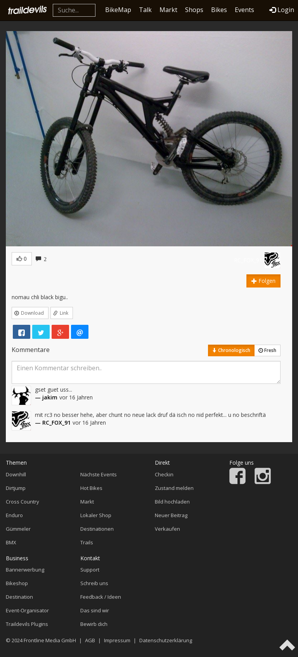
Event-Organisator (27, 610)
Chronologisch (231, 350)
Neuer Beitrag (171, 515)
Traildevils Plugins (27, 623)
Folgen (263, 280)
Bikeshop (17, 583)
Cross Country (22, 501)
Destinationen (97, 528)
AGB (90, 640)
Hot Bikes (91, 487)
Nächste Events (98, 474)
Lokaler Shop (95, 515)
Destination (19, 596)
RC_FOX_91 (248, 260)
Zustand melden (174, 487)
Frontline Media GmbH (50, 640)
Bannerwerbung (25, 569)
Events (244, 9)
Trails (86, 542)
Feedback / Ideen (100, 596)
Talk (145, 9)
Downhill (16, 474)
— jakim (46, 397)
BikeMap (118, 9)
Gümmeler (18, 528)
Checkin (164, 474)
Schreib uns (94, 583)
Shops (194, 9)
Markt (168, 9)
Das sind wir (94, 610)
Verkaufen (167, 528)
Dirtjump (16, 487)
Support (89, 569)
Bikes (219, 9)
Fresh (267, 350)
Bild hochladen (172, 501)
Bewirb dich (93, 623)
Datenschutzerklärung (165, 640)
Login (281, 9)
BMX (11, 542)
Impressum (117, 640)
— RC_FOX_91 (53, 422)
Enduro (14, 515)
